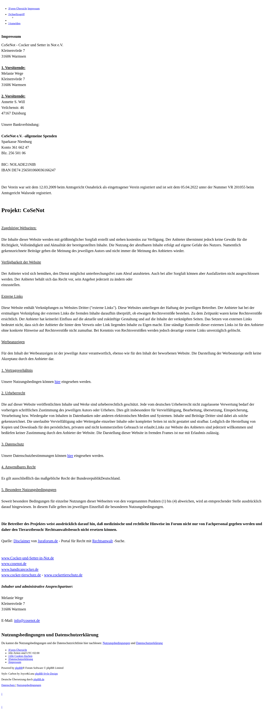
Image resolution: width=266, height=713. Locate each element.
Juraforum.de (48, 541)
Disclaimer (22, 541)
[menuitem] (14, 23)
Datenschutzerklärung (149, 643)
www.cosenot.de (13, 563)
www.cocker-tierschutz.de (21, 575)
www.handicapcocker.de (20, 569)
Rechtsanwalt (102, 541)
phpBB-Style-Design (46, 673)
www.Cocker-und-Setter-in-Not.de (27, 558)
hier (58, 382)
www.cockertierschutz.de (63, 575)
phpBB (19, 667)
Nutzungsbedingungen (116, 643)
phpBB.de (38, 679)
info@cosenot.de (27, 620)
